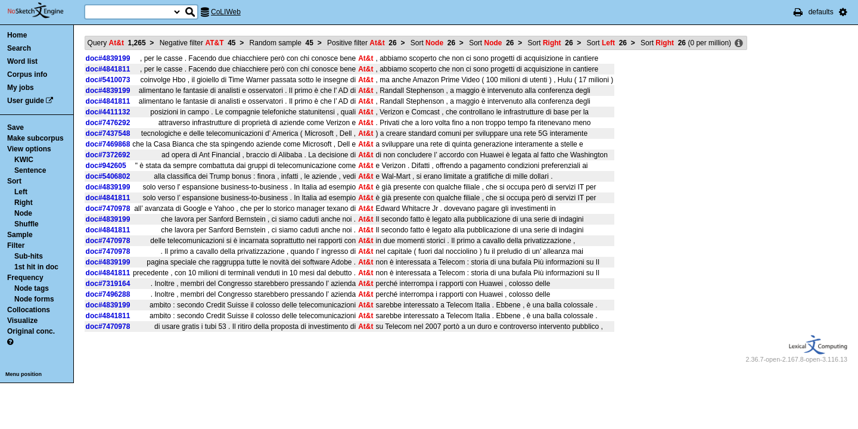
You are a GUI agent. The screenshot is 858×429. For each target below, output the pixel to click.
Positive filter (362, 43)
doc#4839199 (108, 58)
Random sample (281, 43)
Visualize (22, 320)
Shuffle (26, 224)
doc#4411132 (108, 112)
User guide (25, 101)
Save (15, 127)
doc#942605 (106, 165)
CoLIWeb (226, 12)
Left (20, 192)
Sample (20, 235)
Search (19, 48)
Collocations (28, 310)
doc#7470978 (108, 208)
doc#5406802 (108, 176)
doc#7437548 (108, 133)
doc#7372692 (108, 155)
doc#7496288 (108, 294)
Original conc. (31, 331)
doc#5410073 (108, 80)
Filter (15, 245)
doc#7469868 (108, 144)
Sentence (30, 170)
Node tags (31, 288)
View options (29, 149)
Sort (14, 181)
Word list (22, 61)
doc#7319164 (108, 283)
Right (23, 202)
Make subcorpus (35, 138)
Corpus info (27, 74)
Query (117, 43)
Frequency (25, 277)
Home (17, 35)
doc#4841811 (108, 69)
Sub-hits (28, 256)
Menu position (23, 374)
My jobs (20, 87)
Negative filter (198, 43)
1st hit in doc (36, 267)
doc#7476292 (108, 123)
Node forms (34, 299)
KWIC (23, 160)
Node (23, 213)
